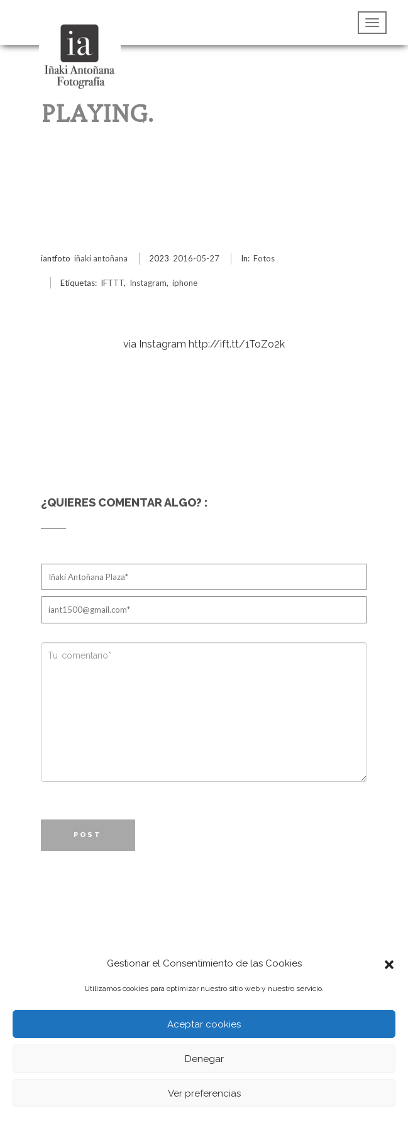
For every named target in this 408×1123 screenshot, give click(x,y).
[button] (389, 963)
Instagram (148, 283)
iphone (184, 283)
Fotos (264, 258)
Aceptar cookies (204, 1024)
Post (88, 835)
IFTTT (112, 283)
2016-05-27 (196, 258)
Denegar (204, 1059)
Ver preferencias (204, 1093)
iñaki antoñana (101, 258)
